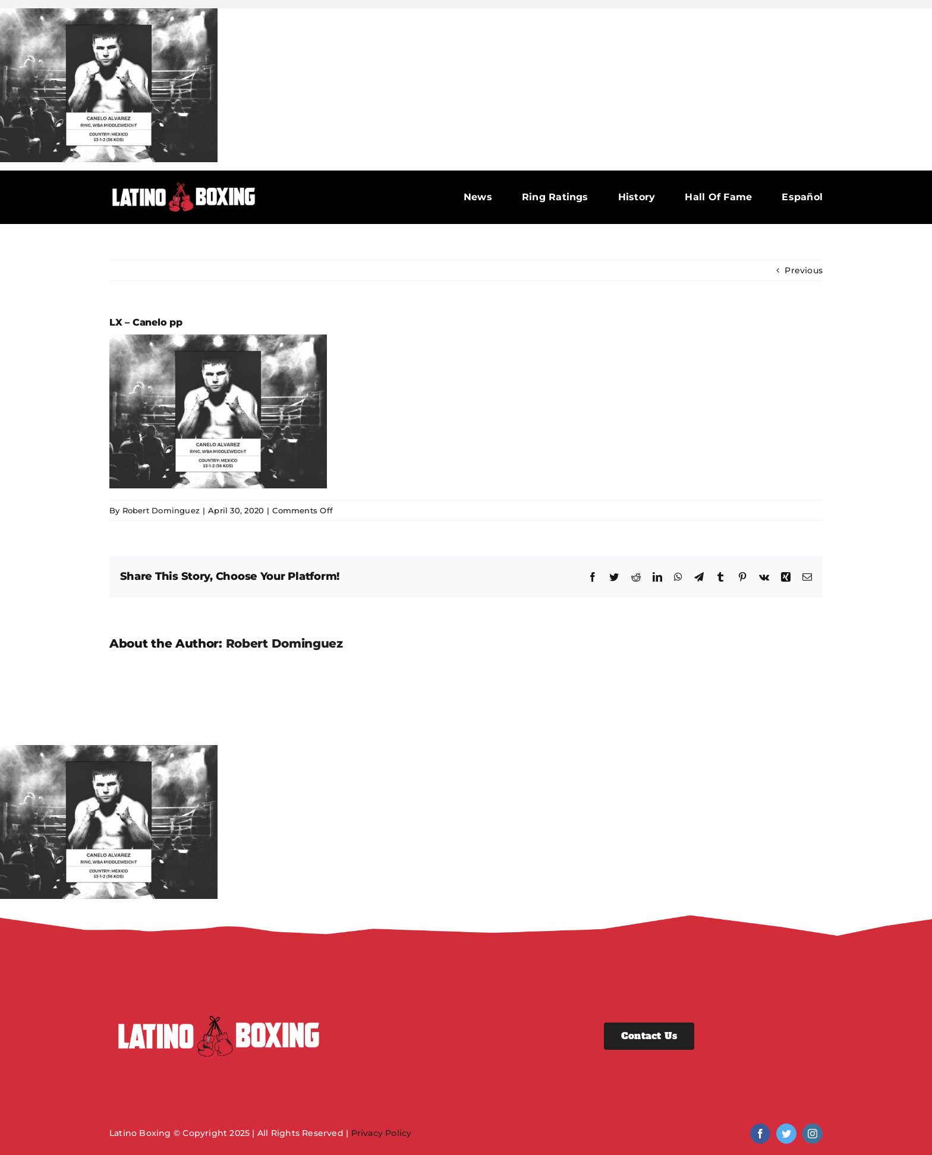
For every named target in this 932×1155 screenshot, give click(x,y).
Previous (804, 270)
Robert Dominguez (161, 510)
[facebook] (760, 1134)
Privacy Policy (381, 1133)
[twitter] (786, 1134)
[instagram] (812, 1134)
